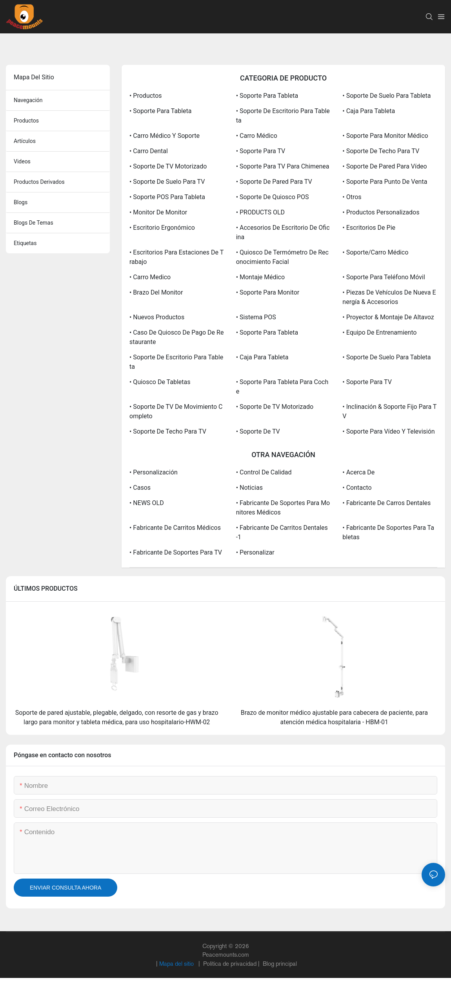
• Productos (145, 95)
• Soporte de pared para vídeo (384, 166)
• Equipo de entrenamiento (379, 332)
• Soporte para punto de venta (384, 181)
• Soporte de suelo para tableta (386, 95)
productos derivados (39, 182)
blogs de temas (33, 223)
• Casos (140, 487)
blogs (20, 202)
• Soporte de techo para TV (380, 151)
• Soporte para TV (261, 151)
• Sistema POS (256, 317)
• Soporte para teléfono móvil (383, 277)
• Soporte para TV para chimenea (282, 166)
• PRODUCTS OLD (260, 212)
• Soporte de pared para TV (274, 181)
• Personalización (153, 472)
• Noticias (249, 487)
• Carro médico (256, 135)
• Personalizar (255, 552)
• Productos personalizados (380, 212)
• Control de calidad (264, 472)
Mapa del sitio (177, 963)
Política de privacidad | (231, 963)
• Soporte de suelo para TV (167, 181)
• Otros (351, 197)
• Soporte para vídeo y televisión (388, 431)
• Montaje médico (260, 277)
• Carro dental (148, 151)
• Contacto (356, 487)
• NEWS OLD (146, 503)
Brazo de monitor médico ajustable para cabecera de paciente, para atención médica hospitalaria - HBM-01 (334, 717)
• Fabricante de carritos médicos (175, 527)
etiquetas (25, 243)
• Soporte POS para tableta (167, 197)
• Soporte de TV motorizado (168, 166)
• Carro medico (150, 277)
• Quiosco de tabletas (160, 382)
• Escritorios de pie (368, 227)
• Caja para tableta (368, 111)
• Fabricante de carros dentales (386, 503)
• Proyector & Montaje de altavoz (388, 317)
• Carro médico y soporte (164, 135)
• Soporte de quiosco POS (272, 197)
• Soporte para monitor (268, 292)
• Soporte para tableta (267, 95)
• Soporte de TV (258, 431)
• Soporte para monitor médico (385, 135)
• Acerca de (358, 472)
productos (26, 120)
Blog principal (279, 963)
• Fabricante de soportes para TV (175, 552)
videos (22, 161)
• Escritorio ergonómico (162, 227)
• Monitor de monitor (158, 212)
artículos (25, 141)
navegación (28, 100)
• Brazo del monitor (156, 292)
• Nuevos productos (156, 317)
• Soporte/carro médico (375, 252)
